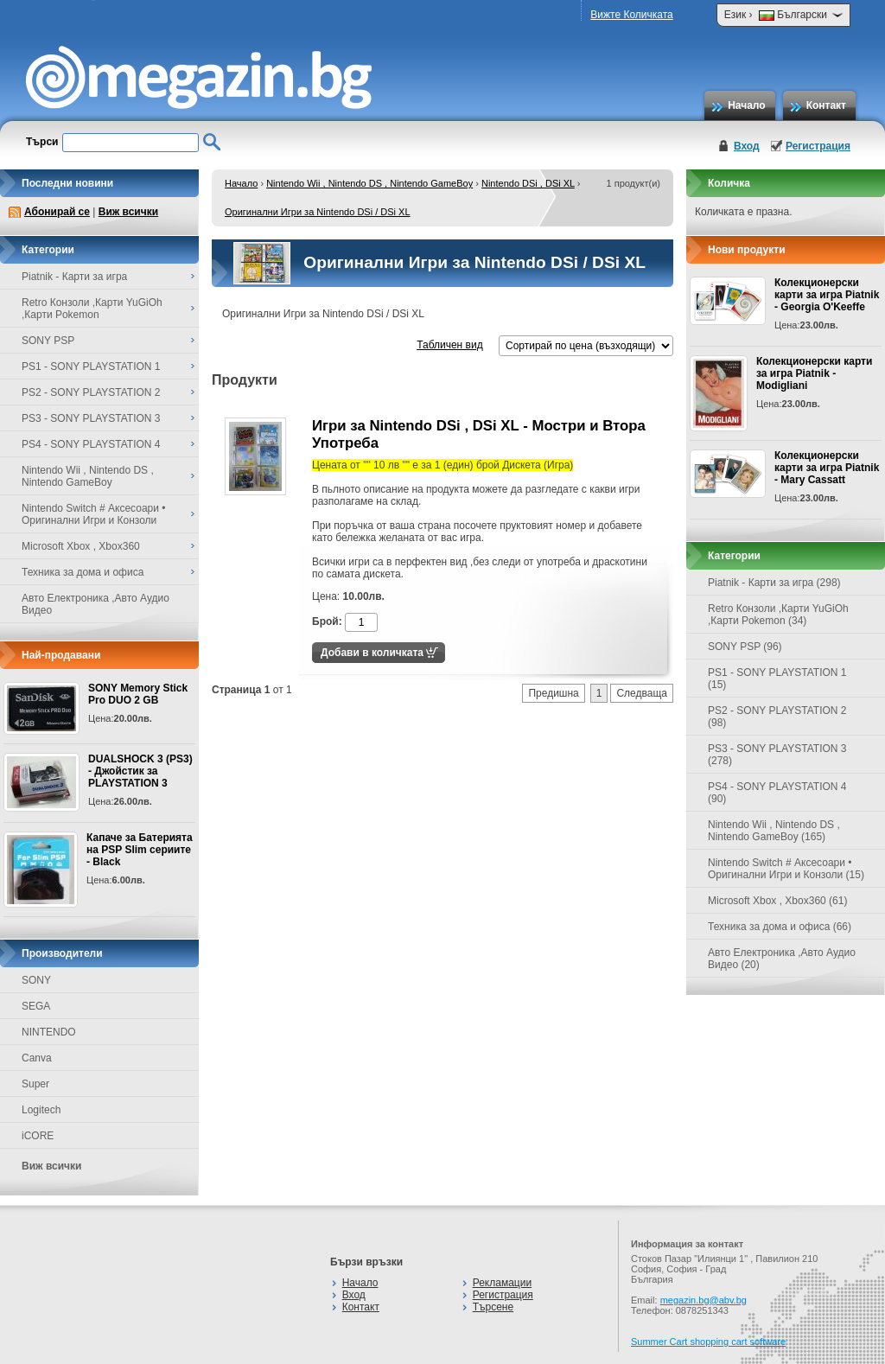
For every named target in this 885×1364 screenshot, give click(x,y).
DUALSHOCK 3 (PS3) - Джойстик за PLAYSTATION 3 (140, 771)
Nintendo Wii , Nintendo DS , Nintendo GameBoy (369, 183)
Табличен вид (449, 345)
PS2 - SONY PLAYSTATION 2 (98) (777, 716)
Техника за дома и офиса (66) (779, 927)
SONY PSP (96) (745, 647)
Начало (746, 105)
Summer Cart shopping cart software (708, 1341)
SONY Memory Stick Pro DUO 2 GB (138, 694)
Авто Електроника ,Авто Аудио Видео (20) (782, 959)
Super (35, 1084)
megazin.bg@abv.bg (703, 1300)
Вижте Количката (631, 15)
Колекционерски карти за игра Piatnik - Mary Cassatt (826, 467)
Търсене (493, 1307)
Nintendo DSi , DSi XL (528, 183)
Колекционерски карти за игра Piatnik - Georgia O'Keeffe (826, 295)
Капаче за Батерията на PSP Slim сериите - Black (139, 850)
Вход (747, 146)
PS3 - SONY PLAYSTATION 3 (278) (777, 755)
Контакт (826, 105)
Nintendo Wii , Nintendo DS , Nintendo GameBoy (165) (774, 831)
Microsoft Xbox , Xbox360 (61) (777, 901)
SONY (36, 980)
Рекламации (502, 1283)
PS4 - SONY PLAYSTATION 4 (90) (777, 793)
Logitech (41, 1110)
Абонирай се (57, 212)
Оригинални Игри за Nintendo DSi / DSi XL (318, 212)
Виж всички (128, 212)
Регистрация (818, 146)
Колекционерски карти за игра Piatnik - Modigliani (814, 373)
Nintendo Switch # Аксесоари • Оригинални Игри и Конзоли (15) (786, 869)
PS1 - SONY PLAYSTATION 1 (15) (777, 678)
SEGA (36, 1006)
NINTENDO (49, 1032)
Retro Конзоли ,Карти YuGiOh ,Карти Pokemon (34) (778, 614)
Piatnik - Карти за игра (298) (774, 583)
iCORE (38, 1136)
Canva (37, 1058)
